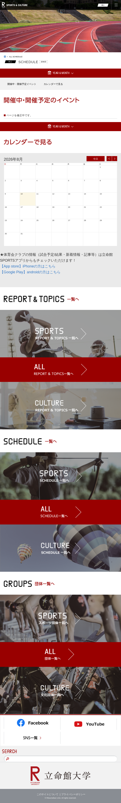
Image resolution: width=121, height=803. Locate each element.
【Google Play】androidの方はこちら (30, 272)
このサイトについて (47, 794)
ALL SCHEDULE (15, 57)
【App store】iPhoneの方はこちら (27, 266)
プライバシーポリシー (73, 794)
